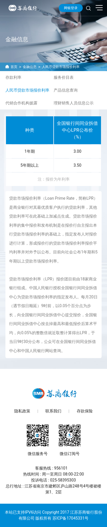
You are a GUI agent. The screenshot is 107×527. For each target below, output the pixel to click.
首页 (14, 67)
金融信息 (30, 67)
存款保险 (85, 411)
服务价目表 (64, 77)
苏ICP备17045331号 (71, 518)
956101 (61, 468)
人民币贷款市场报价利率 (61, 67)
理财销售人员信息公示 (74, 103)
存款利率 (13, 77)
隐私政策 (22, 411)
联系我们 (53, 411)
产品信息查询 (66, 90)
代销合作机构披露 (21, 103)
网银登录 (71, 8)
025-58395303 (63, 480)
